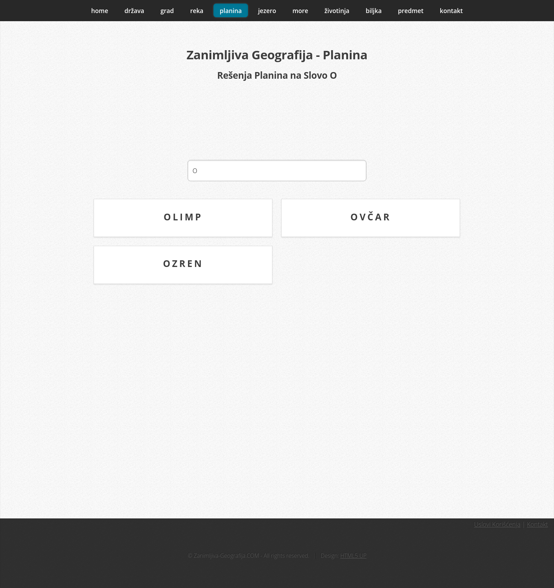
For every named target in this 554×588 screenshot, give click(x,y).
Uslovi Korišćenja (497, 524)
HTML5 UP (353, 555)
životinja (336, 10)
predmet (410, 10)
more (300, 10)
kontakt (451, 10)
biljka (374, 10)
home (99, 10)
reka (196, 10)
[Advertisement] (277, 120)
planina (231, 10)
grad (167, 10)
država (134, 10)
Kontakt (537, 524)
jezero (267, 10)
